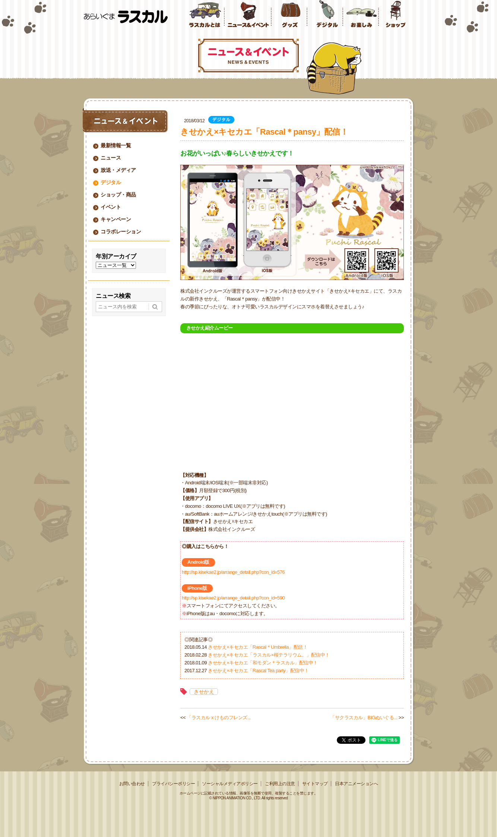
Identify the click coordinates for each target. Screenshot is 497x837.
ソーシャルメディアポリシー (230, 783)
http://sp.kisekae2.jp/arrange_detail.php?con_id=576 (233, 572)
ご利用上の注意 (280, 783)
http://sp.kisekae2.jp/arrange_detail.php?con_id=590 (233, 598)
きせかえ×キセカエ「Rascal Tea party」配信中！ (258, 670)
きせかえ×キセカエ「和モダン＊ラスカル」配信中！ (263, 662)
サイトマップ (315, 783)
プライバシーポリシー (173, 783)
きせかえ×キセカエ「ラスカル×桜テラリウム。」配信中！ (269, 655)
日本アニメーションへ (356, 783)
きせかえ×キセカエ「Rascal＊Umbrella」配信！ (257, 647)
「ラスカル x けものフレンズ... (219, 717)
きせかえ (204, 692)
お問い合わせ (132, 783)
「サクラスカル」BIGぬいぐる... (363, 717)
